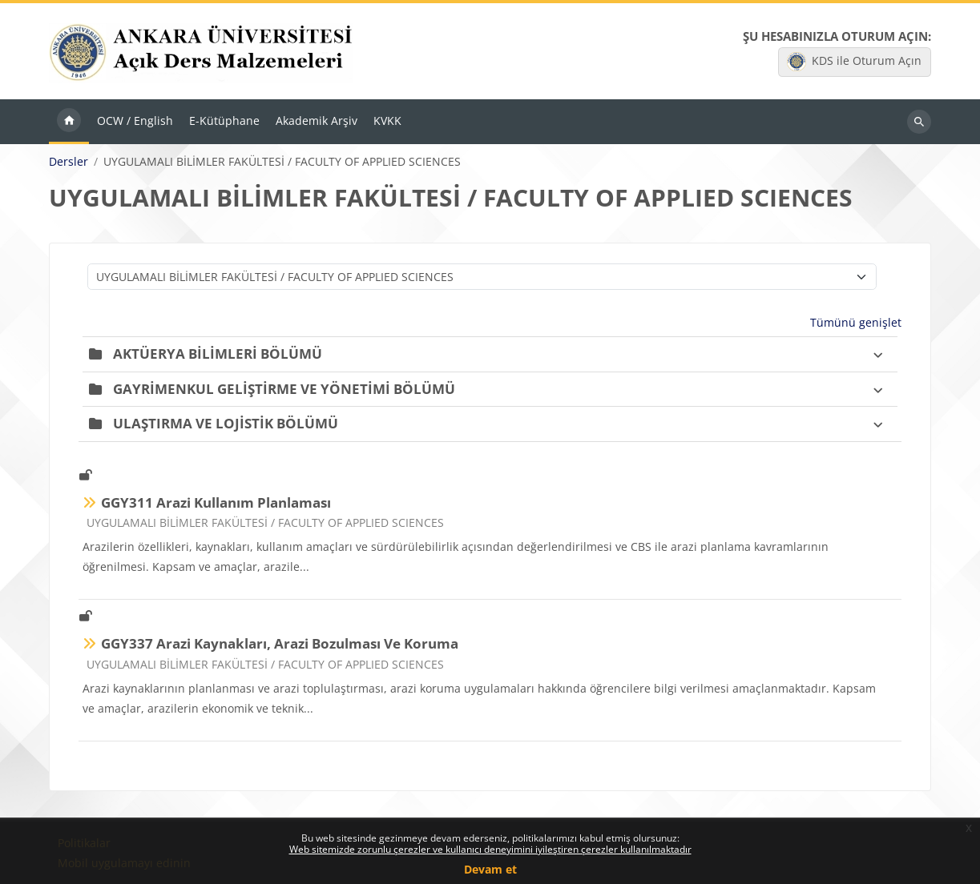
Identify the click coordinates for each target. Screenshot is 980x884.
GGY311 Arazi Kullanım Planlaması (216, 502)
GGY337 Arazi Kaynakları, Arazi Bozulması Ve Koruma (279, 643)
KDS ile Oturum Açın (854, 61)
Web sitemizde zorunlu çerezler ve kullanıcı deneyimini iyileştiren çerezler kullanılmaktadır (490, 849)
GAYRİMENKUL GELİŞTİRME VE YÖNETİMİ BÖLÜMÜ (284, 389)
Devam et (490, 869)
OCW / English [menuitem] (135, 120)
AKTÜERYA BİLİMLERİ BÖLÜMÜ (217, 353)
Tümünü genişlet (855, 322)
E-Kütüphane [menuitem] (224, 120)
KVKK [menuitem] (387, 120)
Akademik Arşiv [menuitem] (316, 120)
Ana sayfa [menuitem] (69, 121)
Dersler (68, 162)
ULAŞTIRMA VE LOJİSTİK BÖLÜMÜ (225, 423)
